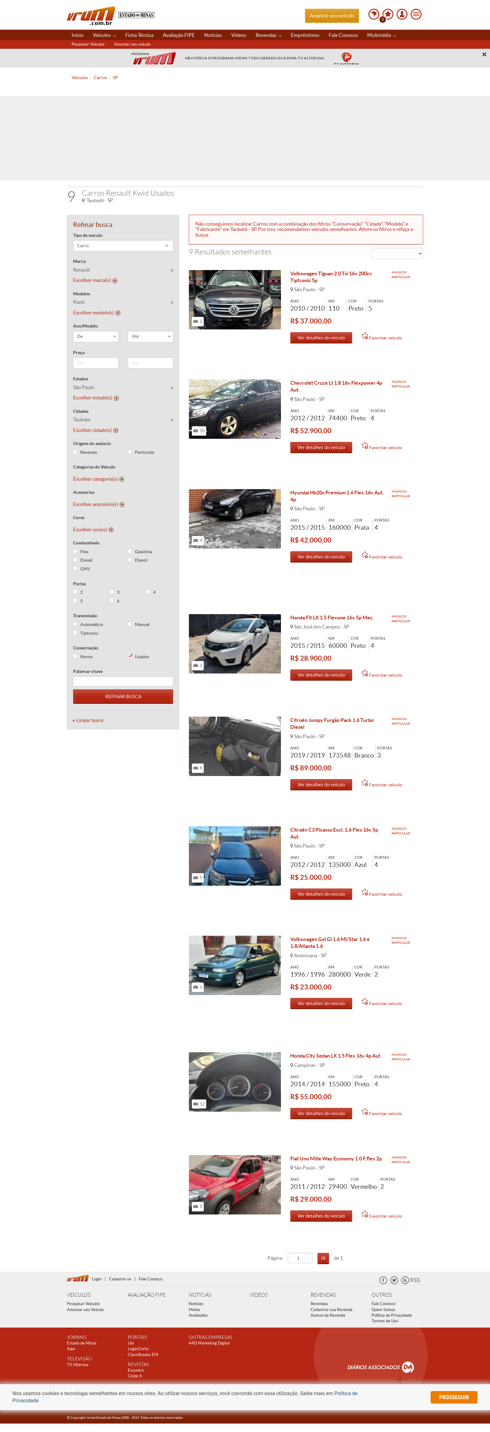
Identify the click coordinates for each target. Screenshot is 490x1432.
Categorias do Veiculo (94, 466)
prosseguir (454, 1397)
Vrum (91, 15)
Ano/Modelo (85, 325)
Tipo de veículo (87, 235)
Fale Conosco (343, 35)
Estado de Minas (82, 1351)
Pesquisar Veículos (88, 44)
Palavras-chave (87, 671)
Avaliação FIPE (179, 35)
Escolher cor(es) (93, 529)
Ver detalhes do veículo (321, 337)
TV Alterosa (77, 1373)
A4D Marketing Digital (209, 1351)
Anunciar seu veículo (132, 44)
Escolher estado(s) (96, 397)
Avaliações (198, 1323)
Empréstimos (305, 35)
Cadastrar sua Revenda (331, 1318)
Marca (79, 261)
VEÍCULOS (78, 1303)
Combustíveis (86, 542)
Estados (80, 378)
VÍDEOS (259, 1303)
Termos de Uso (385, 1329)
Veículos (104, 35)
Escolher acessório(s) (98, 504)
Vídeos (238, 35)
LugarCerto (138, 1357)
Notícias (213, 35)
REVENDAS (323, 1303)
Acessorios (83, 492)
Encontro (136, 1378)
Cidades (80, 411)
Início (77, 35)
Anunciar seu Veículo (85, 1318)
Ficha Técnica (139, 35)
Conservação (85, 647)
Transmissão (85, 615)
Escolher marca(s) (95, 280)
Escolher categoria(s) (98, 479)
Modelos (81, 293)
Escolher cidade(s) (95, 430)
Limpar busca (89, 720)
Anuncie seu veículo (332, 15)
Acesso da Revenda (328, 1323)
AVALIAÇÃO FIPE (147, 1303)
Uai (131, 1351)
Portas (79, 583)
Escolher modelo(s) (96, 312)
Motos (194, 1318)
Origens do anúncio (92, 443)
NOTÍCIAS (200, 1303)
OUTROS (382, 1303)
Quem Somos (383, 1318)
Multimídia (381, 35)
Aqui (71, 1357)
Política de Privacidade (392, 1323)
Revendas (269, 35)
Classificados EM (143, 1363)
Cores (78, 517)
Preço (79, 352)
